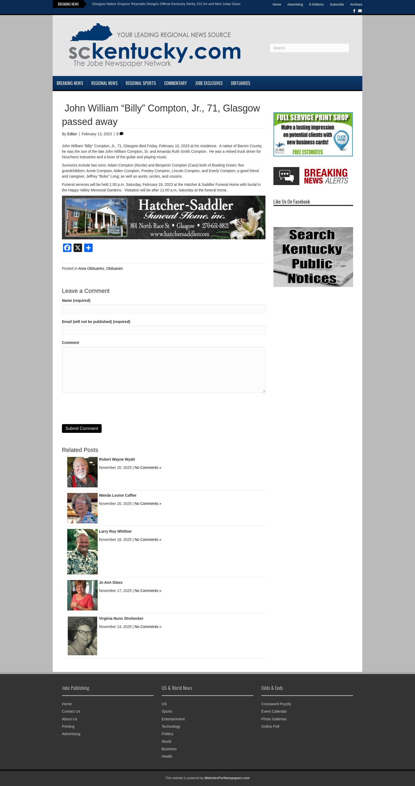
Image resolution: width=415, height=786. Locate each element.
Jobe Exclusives (209, 83)
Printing (68, 726)
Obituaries (240, 83)
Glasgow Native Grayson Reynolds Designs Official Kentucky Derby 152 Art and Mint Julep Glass (166, 4)
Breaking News (70, 83)
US (164, 704)
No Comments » (147, 467)
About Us (69, 719)
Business (169, 749)
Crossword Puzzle (276, 704)
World (166, 741)
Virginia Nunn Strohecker (121, 618)
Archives (356, 4)
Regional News (104, 83)
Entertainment (173, 719)
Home (277, 4)
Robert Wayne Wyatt (117, 459)
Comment (70, 342)
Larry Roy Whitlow (115, 531)
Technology (171, 726)
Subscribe (337, 4)
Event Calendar (274, 711)
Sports (167, 711)
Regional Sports (141, 83)
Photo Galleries (274, 719)
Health (167, 756)
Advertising (295, 4)
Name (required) (76, 300)
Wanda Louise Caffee (117, 495)
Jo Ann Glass (111, 582)
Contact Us (71, 711)
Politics (167, 734)
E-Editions (316, 4)
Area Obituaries (91, 268)
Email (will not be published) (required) (96, 322)
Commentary (175, 83)
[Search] (309, 47)
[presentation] (102, 408)
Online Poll (270, 726)
